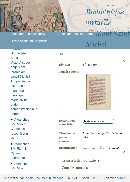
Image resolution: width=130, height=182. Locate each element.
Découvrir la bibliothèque (75, 34)
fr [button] (108, 5)
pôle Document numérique (45, 178)
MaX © (121, 178)
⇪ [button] (60, 53)
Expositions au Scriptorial (30, 41)
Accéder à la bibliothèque (30, 34)
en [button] (113, 5)
